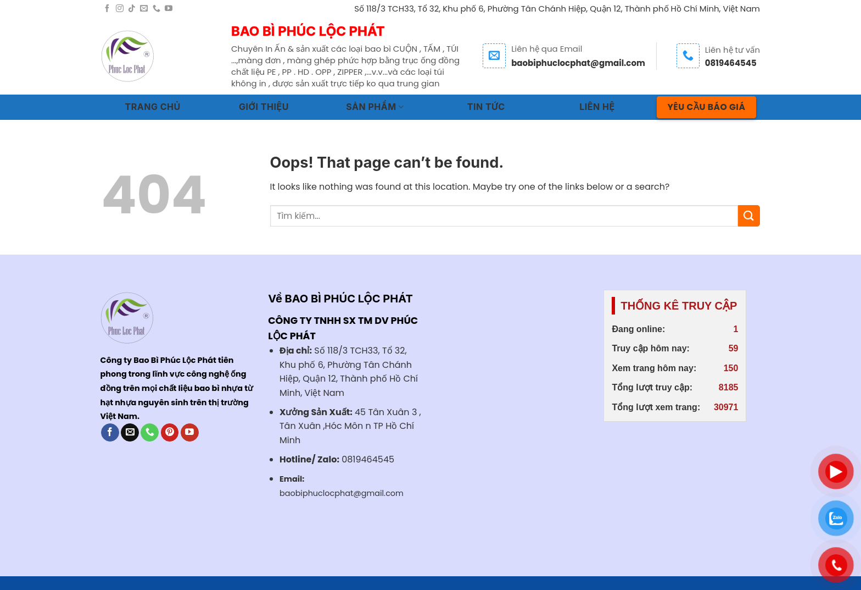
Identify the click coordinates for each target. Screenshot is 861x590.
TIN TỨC (486, 106)
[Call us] (156, 8)
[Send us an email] (144, 8)
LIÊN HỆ (596, 106)
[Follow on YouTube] (168, 8)
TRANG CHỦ (153, 106)
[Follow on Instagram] (120, 8)
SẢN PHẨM (375, 106)
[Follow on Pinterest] (170, 432)
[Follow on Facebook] (107, 8)
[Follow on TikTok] (132, 8)
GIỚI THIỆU (264, 106)
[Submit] (749, 216)
